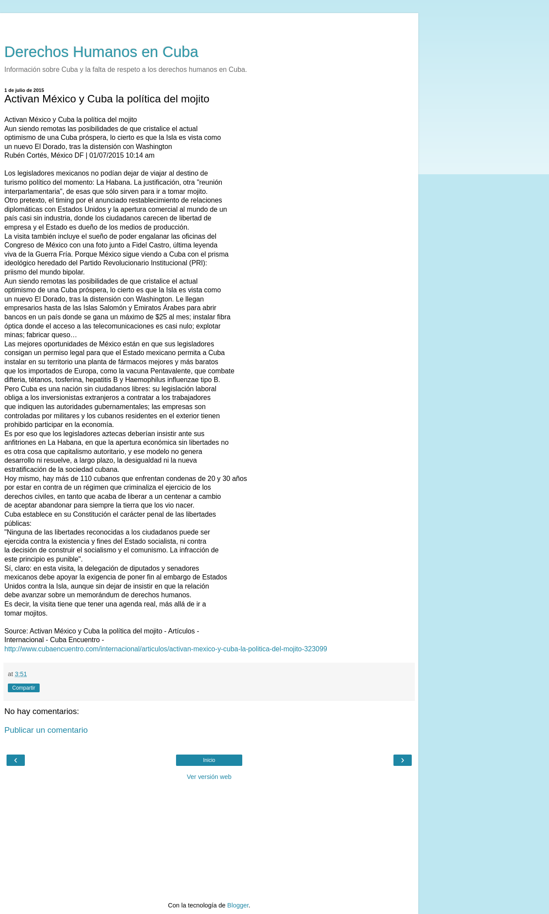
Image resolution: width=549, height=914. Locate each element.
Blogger (238, 905)
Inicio (209, 760)
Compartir (23, 688)
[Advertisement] (209, 24)
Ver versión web (209, 776)
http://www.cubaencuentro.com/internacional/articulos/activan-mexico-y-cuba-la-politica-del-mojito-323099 (165, 649)
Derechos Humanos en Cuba (101, 52)
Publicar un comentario (46, 730)
